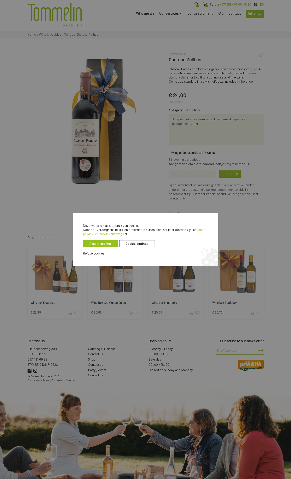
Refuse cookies (93, 253)
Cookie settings (137, 243)
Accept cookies (100, 243)
